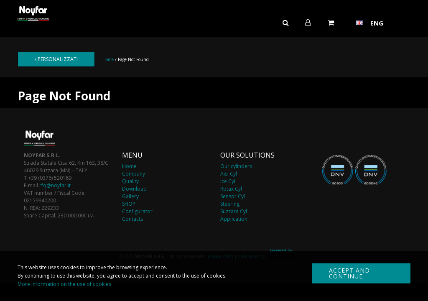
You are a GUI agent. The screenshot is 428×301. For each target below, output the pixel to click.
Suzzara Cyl (233, 211)
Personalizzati (56, 59)
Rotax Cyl (231, 188)
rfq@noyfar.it (55, 185)
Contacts (132, 218)
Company (133, 173)
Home (108, 59)
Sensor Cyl (232, 196)
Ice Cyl (227, 181)
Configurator (137, 211)
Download (134, 188)
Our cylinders (236, 166)
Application (233, 218)
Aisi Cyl (228, 173)
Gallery (130, 196)
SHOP (128, 203)
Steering (229, 203)
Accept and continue (349, 273)
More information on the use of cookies (64, 284)
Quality (130, 181)
